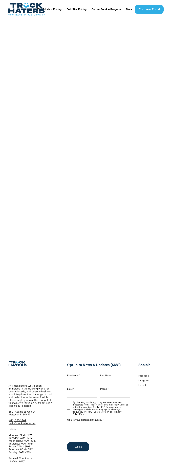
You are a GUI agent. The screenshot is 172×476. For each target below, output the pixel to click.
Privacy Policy (17, 461)
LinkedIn (142, 385)
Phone (103, 389)
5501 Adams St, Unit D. (22, 411)
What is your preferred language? (84, 420)
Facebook (143, 375)
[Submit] (78, 446)
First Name (72, 375)
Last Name (105, 375)
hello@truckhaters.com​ (22, 423)
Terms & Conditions (20, 458)
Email (70, 389)
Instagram (143, 380)
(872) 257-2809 (17, 420)
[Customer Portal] (149, 9)
